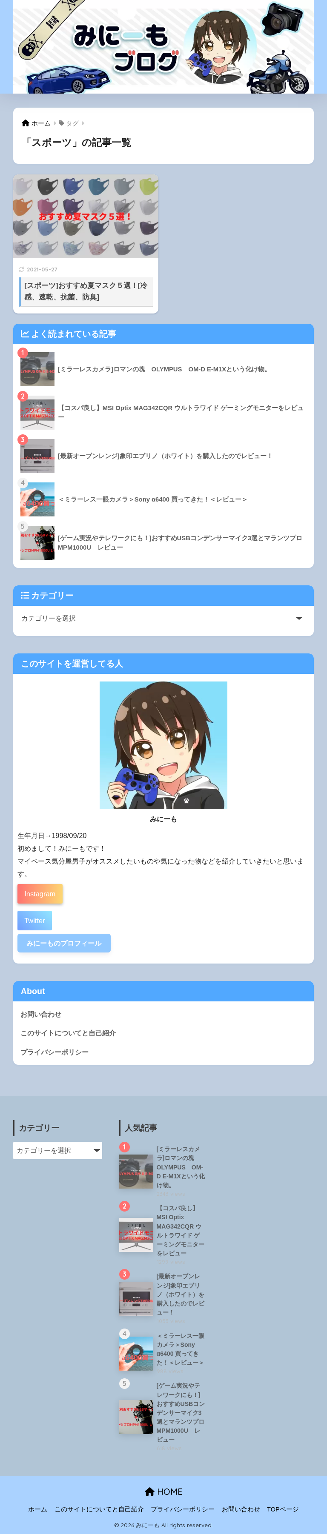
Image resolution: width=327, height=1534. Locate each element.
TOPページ (283, 1509)
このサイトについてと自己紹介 (68, 1033)
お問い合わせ (40, 1014)
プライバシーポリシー (54, 1052)
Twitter (34, 920)
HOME (164, 1491)
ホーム (37, 1509)
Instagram (39, 894)
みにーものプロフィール (63, 943)
